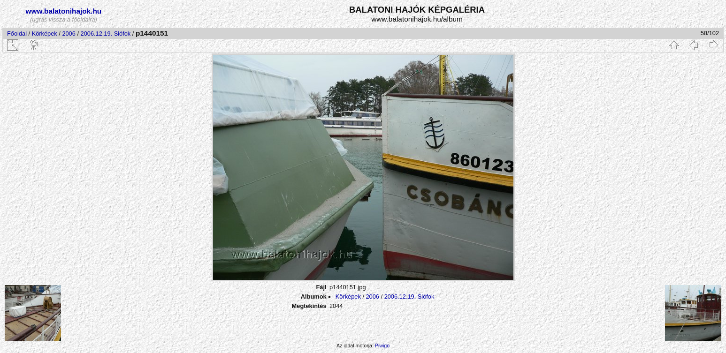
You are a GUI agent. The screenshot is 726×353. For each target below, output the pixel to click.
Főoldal (17, 33)
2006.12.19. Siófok (106, 33)
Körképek (44, 33)
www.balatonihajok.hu (64, 11)
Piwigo (382, 345)
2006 (68, 33)
